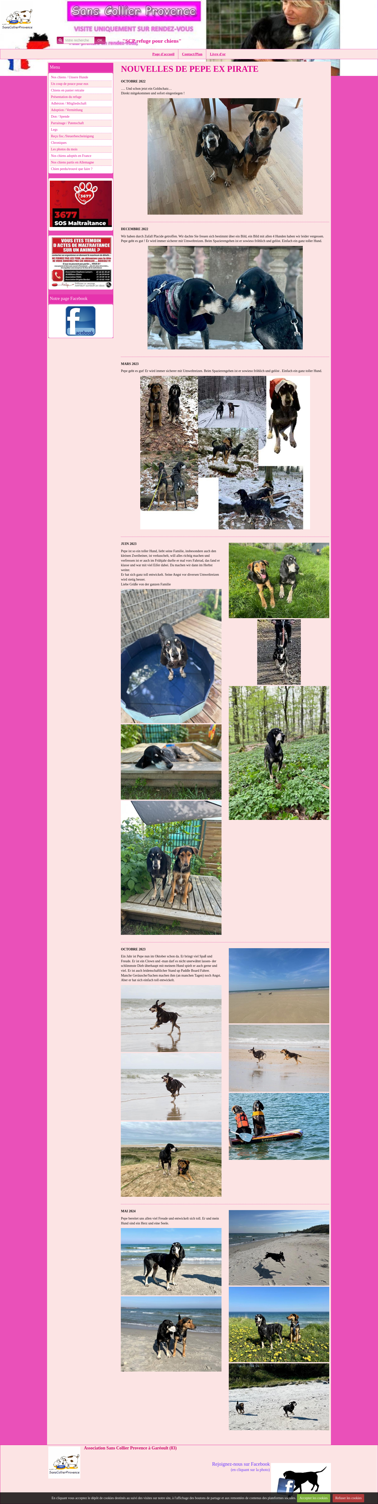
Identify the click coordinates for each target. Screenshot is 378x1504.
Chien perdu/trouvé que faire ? (71, 169)
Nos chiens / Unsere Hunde (69, 77)
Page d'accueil (163, 54)
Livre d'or (218, 54)
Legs (54, 129)
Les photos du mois (64, 149)
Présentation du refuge (66, 97)
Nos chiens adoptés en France (71, 156)
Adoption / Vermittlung (66, 110)
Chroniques (59, 143)
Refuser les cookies (348, 1498)
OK (100, 40)
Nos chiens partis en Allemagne (72, 162)
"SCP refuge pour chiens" (151, 41)
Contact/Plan (192, 54)
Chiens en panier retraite (67, 90)
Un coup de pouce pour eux (69, 84)
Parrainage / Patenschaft (67, 123)
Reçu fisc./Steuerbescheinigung (72, 136)
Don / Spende (60, 116)
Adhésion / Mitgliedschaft (68, 103)
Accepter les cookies (314, 1498)
